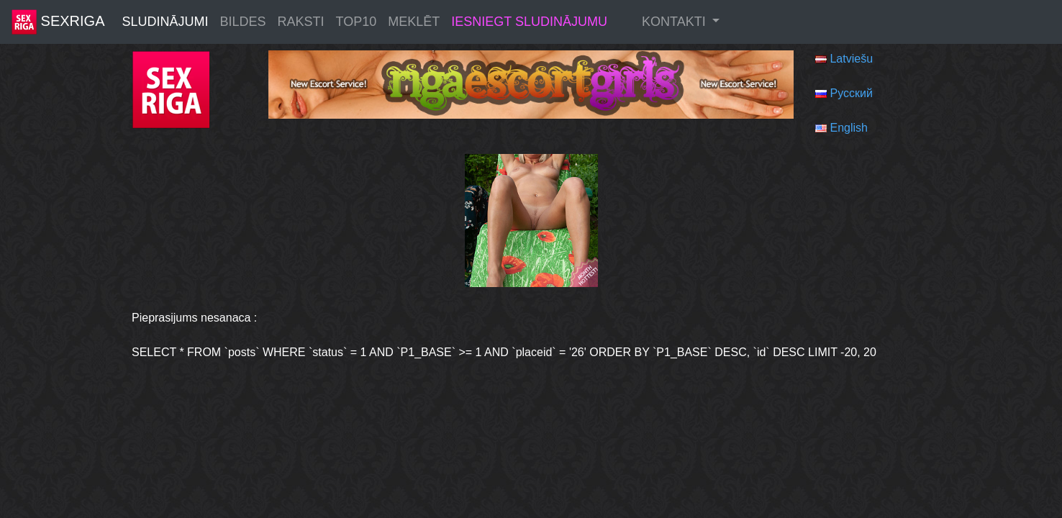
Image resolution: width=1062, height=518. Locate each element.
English (848, 128)
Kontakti (675, 21)
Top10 (356, 21)
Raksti (301, 21)
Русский (851, 93)
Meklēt (414, 21)
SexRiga (58, 22)
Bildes (243, 21)
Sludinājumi (165, 21)
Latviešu (851, 59)
